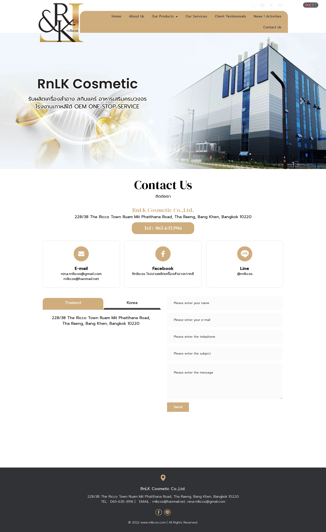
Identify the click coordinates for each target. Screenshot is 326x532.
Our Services (196, 16)
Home (116, 16)
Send (178, 407)
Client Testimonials (230, 16)
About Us (136, 16)
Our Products (165, 16)
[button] (24, 101)
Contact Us (272, 27)
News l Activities (267, 16)
